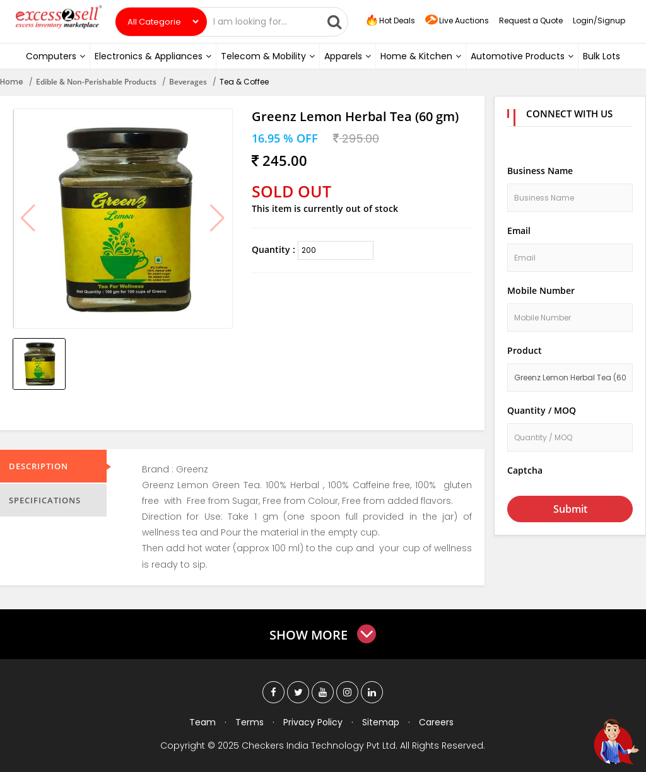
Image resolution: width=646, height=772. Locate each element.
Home (11, 81)
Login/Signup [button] (599, 20)
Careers (436, 722)
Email (519, 231)
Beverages (188, 81)
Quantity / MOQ (541, 410)
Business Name (540, 171)
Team (202, 722)
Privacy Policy (313, 722)
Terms (249, 722)
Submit (570, 509)
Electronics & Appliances (153, 56)
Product (524, 350)
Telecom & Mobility (268, 56)
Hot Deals (390, 21)
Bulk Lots (601, 56)
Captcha (525, 470)
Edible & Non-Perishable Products (96, 81)
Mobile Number (541, 290)
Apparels (347, 56)
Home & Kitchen (420, 56)
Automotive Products (522, 56)
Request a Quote (531, 20)
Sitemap (380, 722)
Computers (55, 56)
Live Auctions (457, 21)
